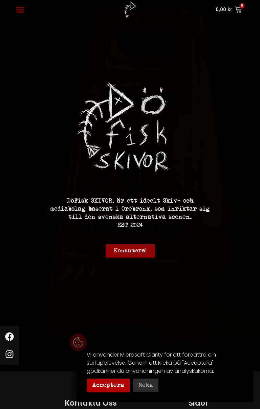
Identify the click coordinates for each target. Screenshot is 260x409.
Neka (145, 385)
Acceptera (108, 385)
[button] (20, 9)
